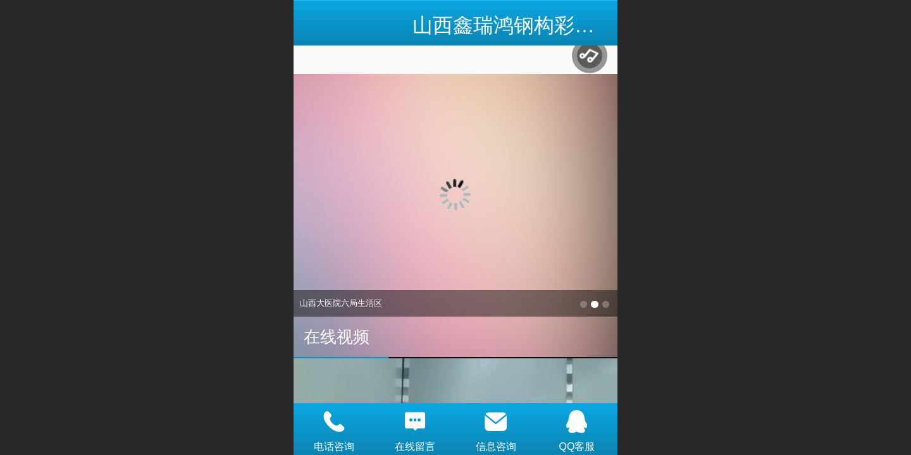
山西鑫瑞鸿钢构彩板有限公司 (544, 25)
